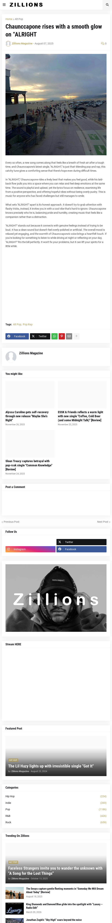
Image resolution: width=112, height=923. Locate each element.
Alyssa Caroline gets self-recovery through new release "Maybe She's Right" (27, 416)
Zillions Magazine (31, 353)
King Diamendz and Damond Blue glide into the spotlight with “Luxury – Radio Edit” (64, 906)
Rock (56, 822)
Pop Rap (28, 324)
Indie (56, 803)
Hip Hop (56, 796)
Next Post (102, 521)
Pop (56, 809)
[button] (4, 5)
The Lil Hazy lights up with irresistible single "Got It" (51, 766)
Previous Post (11, 521)
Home (8, 19)
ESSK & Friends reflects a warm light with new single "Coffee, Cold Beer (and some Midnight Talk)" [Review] (80, 416)
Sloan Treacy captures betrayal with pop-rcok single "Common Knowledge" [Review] (28, 465)
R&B (56, 816)
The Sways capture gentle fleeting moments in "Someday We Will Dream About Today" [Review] (65, 890)
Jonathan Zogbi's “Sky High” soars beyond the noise (54, 920)
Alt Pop (19, 19)
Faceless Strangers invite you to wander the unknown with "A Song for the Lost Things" (55, 871)
